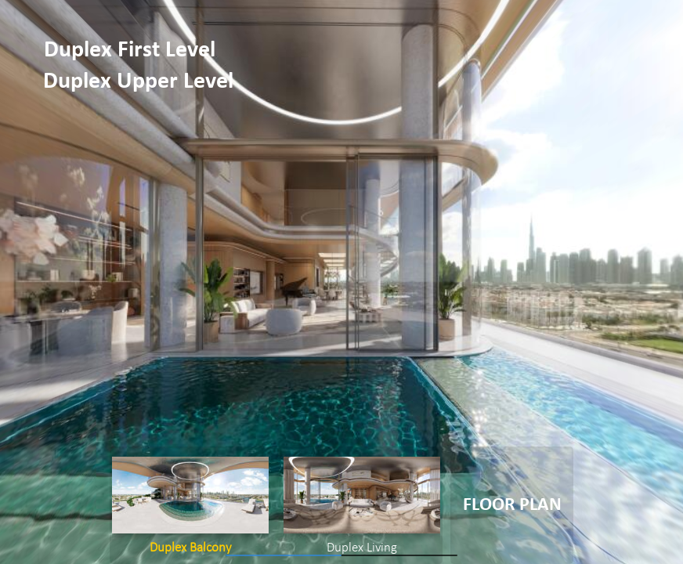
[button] (133, 51)
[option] (190, 505)
